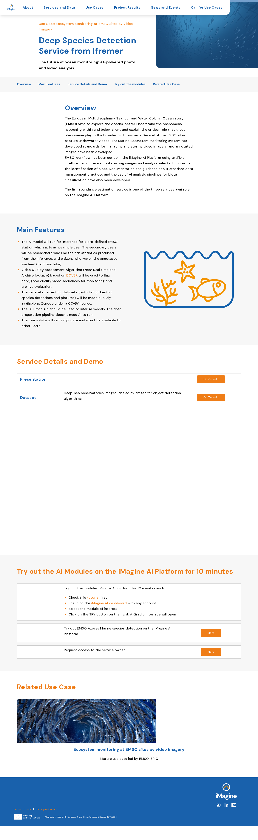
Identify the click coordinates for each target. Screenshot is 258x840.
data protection (47, 823)
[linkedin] (226, 819)
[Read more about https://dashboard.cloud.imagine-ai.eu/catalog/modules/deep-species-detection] (206, 643)
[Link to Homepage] (226, 805)
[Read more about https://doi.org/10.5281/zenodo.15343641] (206, 381)
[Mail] (232, 819)
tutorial (97, 605)
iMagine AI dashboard (113, 611)
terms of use (22, 823)
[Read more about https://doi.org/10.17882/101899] (206, 403)
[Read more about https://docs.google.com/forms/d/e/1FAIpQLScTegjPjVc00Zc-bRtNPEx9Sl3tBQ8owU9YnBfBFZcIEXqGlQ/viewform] (206, 664)
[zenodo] (219, 819)
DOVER (72, 275)
